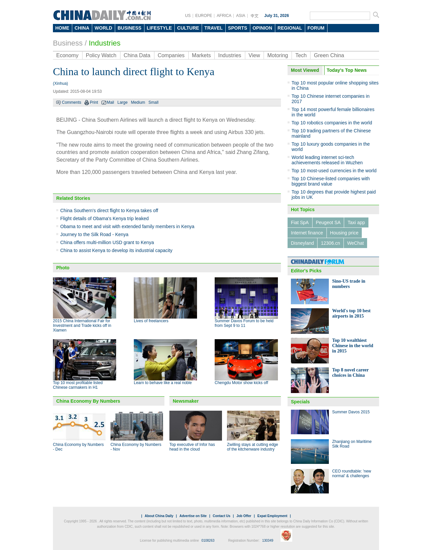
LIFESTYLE (159, 28)
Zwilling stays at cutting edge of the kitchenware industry (252, 447)
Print (94, 102)
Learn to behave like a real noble (163, 382)
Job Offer (243, 516)
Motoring (277, 55)
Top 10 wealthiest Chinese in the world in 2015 (352, 345)
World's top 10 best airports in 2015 (351, 313)
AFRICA (224, 15)
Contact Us (221, 516)
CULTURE (188, 28)
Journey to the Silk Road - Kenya (94, 234)
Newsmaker (186, 401)
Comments (71, 102)
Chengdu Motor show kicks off (241, 382)
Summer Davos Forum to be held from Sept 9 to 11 (244, 323)
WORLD (103, 28)
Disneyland (302, 243)
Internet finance (307, 232)
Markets (201, 55)
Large (122, 102)
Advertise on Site (193, 516)
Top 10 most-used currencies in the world (334, 170)
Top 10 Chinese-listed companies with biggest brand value (331, 181)
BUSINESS (129, 28)
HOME (62, 28)
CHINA (82, 28)
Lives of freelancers (151, 321)
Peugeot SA (328, 222)
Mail (110, 102)
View (254, 55)
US (188, 15)
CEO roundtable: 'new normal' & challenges (351, 473)
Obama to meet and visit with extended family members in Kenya (127, 226)
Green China (329, 55)
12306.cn (330, 243)
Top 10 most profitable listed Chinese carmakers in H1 (78, 385)
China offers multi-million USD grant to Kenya (107, 242)
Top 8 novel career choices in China (350, 372)
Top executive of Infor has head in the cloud (192, 447)
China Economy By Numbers (88, 401)
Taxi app (356, 222)
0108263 (207, 540)
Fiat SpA (300, 222)
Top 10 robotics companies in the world (332, 122)
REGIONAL (290, 28)
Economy (67, 55)
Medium (138, 102)
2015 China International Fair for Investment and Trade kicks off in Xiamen (82, 326)
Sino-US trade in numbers (348, 284)
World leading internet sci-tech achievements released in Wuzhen (327, 160)
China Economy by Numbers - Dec (78, 447)
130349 (267, 540)
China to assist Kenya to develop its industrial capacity (116, 250)
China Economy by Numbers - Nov (135, 447)
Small (153, 102)
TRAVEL (213, 28)
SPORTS (237, 28)
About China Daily (159, 516)
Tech (301, 55)
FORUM (316, 28)
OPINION (262, 28)
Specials (300, 401)
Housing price (344, 232)
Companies (171, 55)
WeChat (355, 243)
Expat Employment (272, 516)
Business (68, 43)
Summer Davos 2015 (351, 412)
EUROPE (203, 15)
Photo (63, 267)
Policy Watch (101, 55)
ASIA (240, 15)
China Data (137, 55)
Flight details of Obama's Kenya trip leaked (104, 218)
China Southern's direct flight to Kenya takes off (109, 210)
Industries (104, 43)
